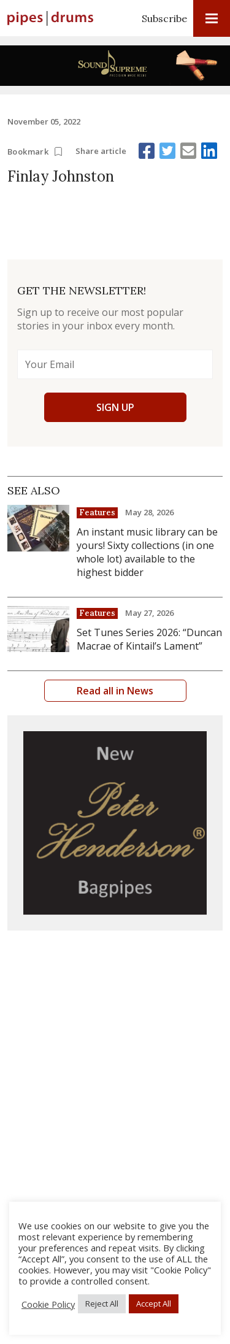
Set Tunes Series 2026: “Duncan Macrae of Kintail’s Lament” (149, 639)
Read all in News (115, 690)
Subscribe (164, 18)
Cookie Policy (48, 1304)
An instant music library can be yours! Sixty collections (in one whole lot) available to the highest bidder (147, 552)
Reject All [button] (101, 1303)
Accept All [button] (153, 1303)
